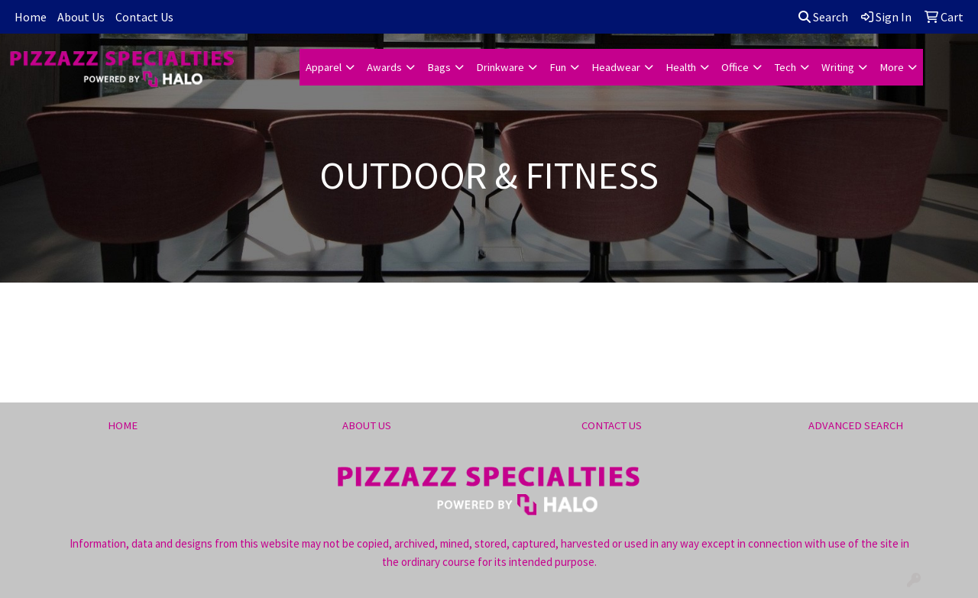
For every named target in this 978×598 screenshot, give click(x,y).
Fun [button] (557, 67)
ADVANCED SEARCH (855, 425)
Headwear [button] (615, 67)
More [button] (891, 67)
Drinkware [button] (500, 67)
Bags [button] (439, 67)
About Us (81, 16)
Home (31, 16)
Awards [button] (384, 67)
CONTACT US (611, 425)
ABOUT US (366, 425)
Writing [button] (837, 67)
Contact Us (144, 16)
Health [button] (680, 67)
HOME (123, 425)
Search (823, 16)
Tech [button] (785, 67)
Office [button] (735, 67)
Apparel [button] (324, 67)
